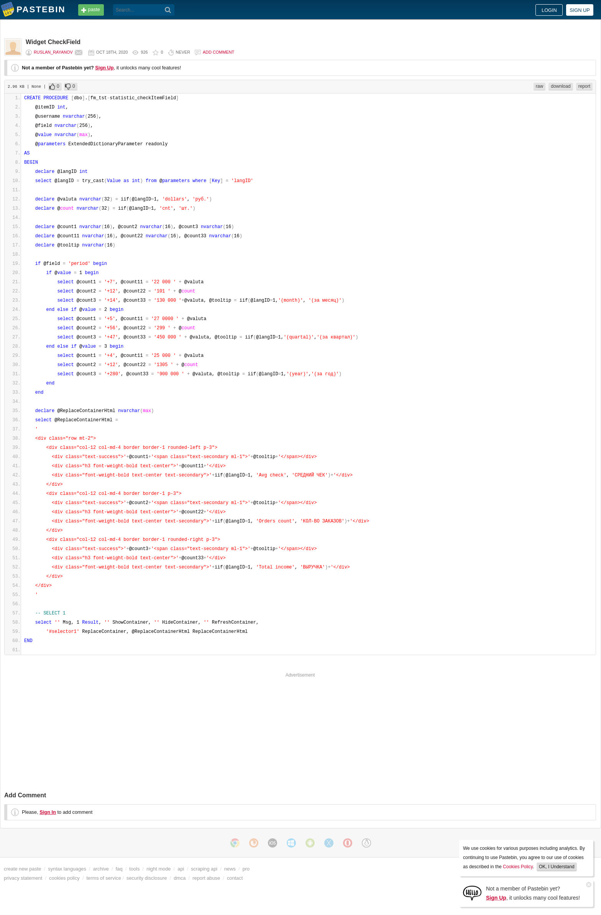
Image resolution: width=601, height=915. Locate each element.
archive (101, 869)
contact (235, 878)
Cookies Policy (518, 866)
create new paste (22, 869)
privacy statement (23, 878)
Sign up (580, 10)
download (560, 86)
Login (549, 10)
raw (539, 86)
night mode (158, 869)
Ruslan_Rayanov (53, 52)
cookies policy (64, 878)
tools (134, 869)
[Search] (168, 10)
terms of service (104, 878)
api (180, 869)
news (230, 869)
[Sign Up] (472, 892)
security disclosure (146, 878)
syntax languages (67, 869)
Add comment (218, 52)
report (584, 86)
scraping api (204, 869)
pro (246, 869)
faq (119, 869)
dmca (180, 878)
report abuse (206, 878)
